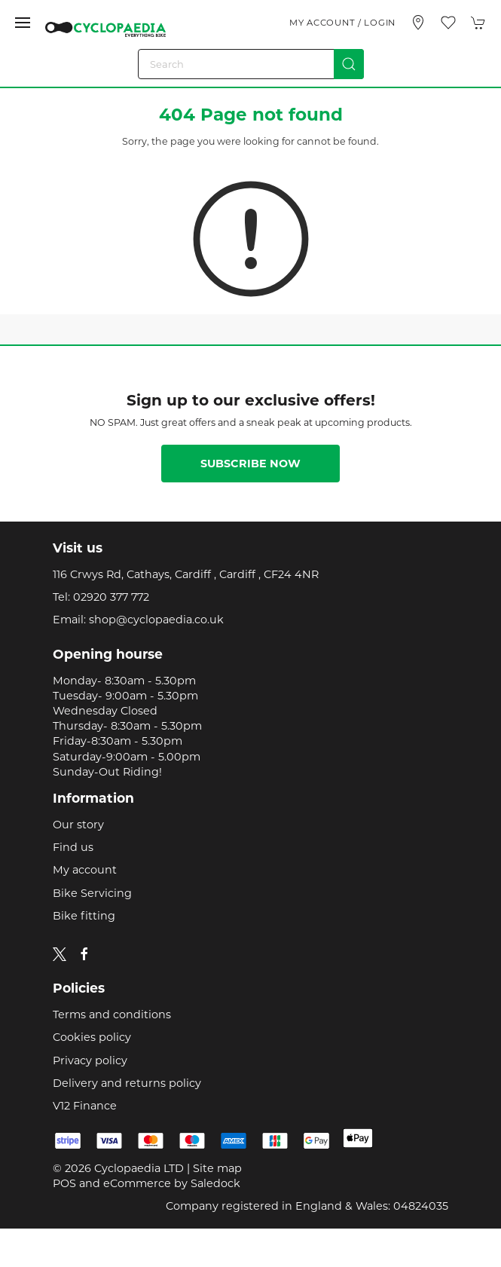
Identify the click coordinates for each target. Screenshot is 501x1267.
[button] (22, 22)
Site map (217, 1168)
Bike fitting (84, 916)
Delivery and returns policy (127, 1083)
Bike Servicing (92, 893)
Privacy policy (90, 1060)
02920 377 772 (111, 597)
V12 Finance (85, 1105)
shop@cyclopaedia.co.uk (156, 619)
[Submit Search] (349, 64)
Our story (78, 824)
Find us (73, 847)
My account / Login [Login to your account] (342, 22)
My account (85, 870)
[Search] (251, 64)
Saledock (215, 1183)
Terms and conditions (112, 1014)
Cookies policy (92, 1037)
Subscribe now (250, 463)
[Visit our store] (418, 22)
